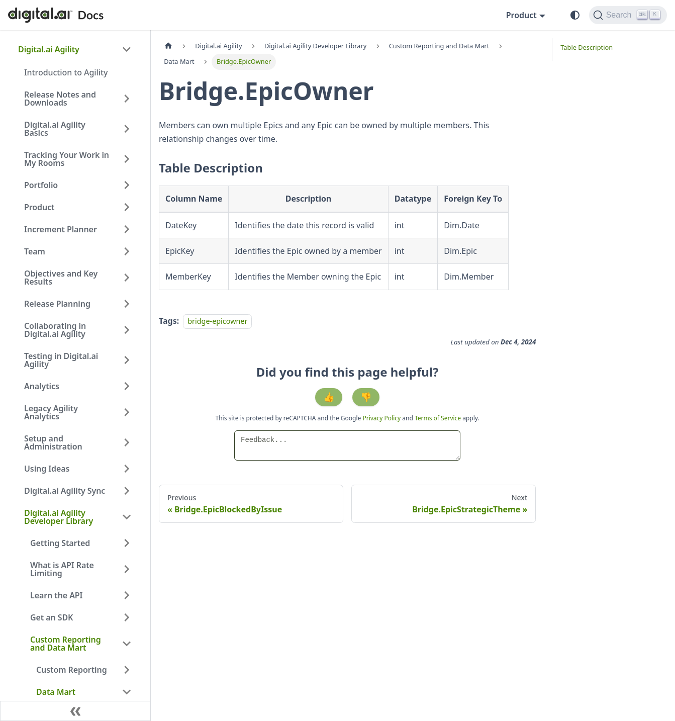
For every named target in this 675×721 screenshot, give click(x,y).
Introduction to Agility (66, 72)
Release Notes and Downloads (60, 98)
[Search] (628, 15)
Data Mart (55, 691)
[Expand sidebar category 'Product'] (127, 207)
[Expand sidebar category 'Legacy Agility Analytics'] (127, 412)
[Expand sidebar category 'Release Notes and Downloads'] (127, 98)
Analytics (41, 386)
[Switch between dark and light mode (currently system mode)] (575, 15)
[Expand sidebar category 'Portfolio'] (127, 185)
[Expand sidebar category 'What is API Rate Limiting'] (127, 569)
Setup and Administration (53, 442)
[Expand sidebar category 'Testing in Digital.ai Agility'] (127, 360)
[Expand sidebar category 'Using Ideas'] (127, 469)
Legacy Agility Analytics (51, 412)
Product (39, 207)
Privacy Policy (382, 418)
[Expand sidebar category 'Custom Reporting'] (127, 670)
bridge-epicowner (217, 321)
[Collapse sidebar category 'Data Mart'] (127, 692)
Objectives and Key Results (61, 277)
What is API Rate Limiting (62, 569)
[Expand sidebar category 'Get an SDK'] (127, 617)
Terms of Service (438, 418)
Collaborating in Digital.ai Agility (55, 329)
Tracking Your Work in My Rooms (66, 158)
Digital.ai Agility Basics (54, 128)
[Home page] (168, 46)
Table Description (586, 47)
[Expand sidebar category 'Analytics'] (127, 386)
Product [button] (521, 15)
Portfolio (41, 185)
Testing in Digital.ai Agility (61, 360)
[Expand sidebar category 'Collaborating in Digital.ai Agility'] (127, 330)
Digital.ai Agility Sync (64, 490)
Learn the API (56, 595)
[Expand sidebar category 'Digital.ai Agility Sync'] (127, 491)
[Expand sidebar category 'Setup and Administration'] (127, 442)
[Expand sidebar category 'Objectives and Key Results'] (127, 277)
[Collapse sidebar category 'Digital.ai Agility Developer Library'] (127, 517)
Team (34, 251)
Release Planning (57, 303)
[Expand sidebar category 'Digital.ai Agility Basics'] (127, 129)
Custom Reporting (71, 669)
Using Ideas (46, 468)
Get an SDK (51, 617)
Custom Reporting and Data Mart (65, 643)
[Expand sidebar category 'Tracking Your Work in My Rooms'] (127, 159)
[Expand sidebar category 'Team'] (127, 251)
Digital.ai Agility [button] (48, 49)
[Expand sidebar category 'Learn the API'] (127, 595)
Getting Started (60, 543)
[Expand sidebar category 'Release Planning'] (127, 304)
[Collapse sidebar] (75, 711)
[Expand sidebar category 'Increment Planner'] (127, 229)
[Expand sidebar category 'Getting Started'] (127, 543)
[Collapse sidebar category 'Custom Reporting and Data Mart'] (127, 643)
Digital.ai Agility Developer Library (58, 516)
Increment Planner (60, 229)
